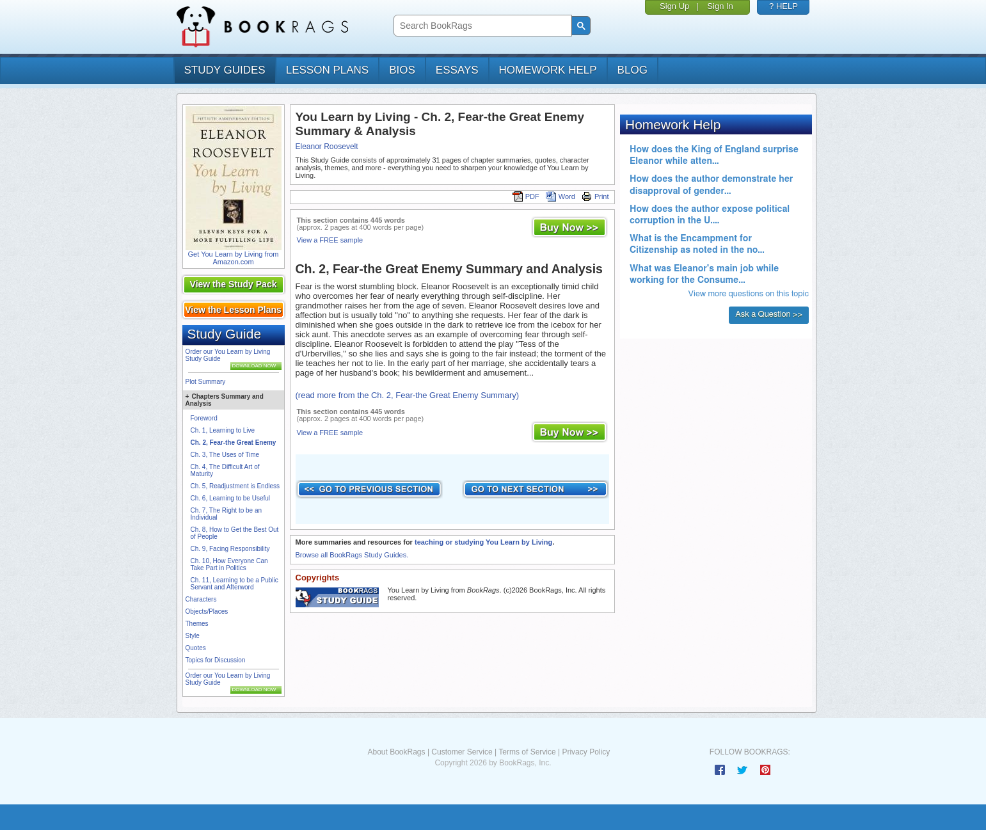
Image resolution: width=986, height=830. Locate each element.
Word (560, 196)
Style (193, 635)
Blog (632, 70)
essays (457, 70)
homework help (548, 70)
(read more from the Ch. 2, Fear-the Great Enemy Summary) (408, 395)
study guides (225, 70)
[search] (481, 26)
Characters (201, 599)
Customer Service (461, 751)
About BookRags (396, 751)
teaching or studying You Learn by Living (483, 542)
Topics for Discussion (216, 660)
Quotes (196, 647)
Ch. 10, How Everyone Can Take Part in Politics (229, 564)
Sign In (720, 6)
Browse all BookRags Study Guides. (352, 555)
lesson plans (327, 70)
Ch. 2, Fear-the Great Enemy (233, 442)
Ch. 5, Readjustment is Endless (235, 486)
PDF (526, 196)
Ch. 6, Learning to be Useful (231, 498)
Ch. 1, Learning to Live (223, 430)
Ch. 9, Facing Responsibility (230, 548)
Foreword (204, 418)
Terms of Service (526, 751)
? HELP (783, 6)
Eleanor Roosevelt (327, 146)
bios (402, 70)
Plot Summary (206, 381)
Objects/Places (207, 611)
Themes (197, 623)
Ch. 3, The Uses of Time (225, 454)
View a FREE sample (330, 240)
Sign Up (674, 6)
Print (595, 196)
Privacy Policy (586, 751)
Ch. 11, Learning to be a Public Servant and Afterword (234, 584)
